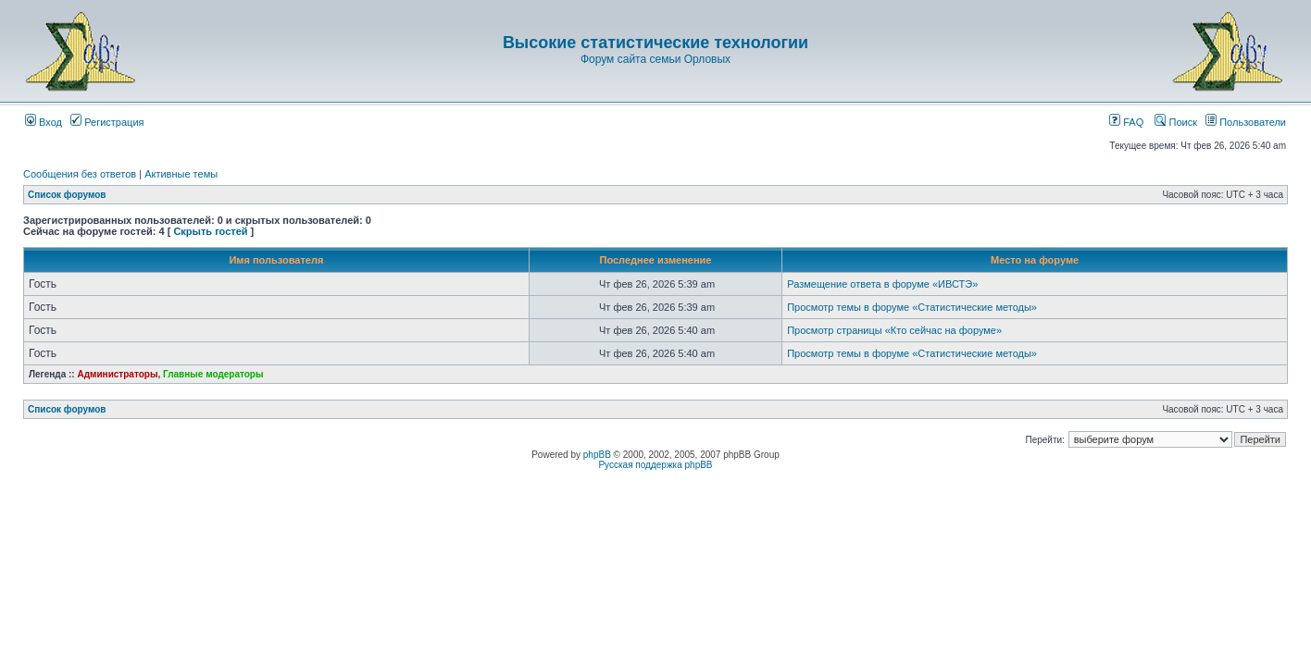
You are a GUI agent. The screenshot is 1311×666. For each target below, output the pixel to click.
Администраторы (117, 374)
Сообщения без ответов (79, 173)
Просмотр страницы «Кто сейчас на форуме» (894, 330)
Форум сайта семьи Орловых (655, 59)
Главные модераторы (213, 374)
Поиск (1176, 122)
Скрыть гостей (210, 231)
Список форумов (67, 195)
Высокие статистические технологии (655, 42)
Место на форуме (1035, 259)
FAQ (1126, 122)
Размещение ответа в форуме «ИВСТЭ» (882, 284)
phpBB (597, 455)
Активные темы (181, 173)
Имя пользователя (276, 259)
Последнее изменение (656, 259)
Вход (43, 122)
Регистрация (107, 122)
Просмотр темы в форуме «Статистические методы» (912, 307)
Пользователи (1245, 122)
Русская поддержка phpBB (655, 465)
